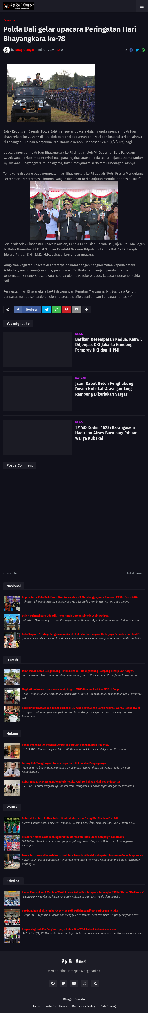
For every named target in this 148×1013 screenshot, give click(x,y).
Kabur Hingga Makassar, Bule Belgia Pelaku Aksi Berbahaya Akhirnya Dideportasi (71, 781)
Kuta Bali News (56, 1006)
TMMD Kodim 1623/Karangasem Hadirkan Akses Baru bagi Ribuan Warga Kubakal (106, 433)
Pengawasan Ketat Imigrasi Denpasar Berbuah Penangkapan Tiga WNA (65, 744)
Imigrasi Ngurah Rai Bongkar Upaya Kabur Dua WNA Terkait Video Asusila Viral (69, 929)
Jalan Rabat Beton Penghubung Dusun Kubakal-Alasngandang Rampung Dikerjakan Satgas (104, 389)
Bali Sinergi (108, 1006)
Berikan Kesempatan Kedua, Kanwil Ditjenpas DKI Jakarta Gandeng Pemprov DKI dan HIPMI (108, 345)
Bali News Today (83, 1006)
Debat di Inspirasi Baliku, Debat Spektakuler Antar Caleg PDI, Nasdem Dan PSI (70, 818)
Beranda (9, 20)
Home (36, 1006)
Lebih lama (135, 573)
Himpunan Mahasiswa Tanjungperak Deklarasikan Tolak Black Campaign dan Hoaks (73, 837)
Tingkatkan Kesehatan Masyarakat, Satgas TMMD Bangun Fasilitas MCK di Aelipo (71, 689)
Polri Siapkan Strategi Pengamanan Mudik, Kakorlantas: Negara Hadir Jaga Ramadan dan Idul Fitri (82, 634)
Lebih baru (12, 573)
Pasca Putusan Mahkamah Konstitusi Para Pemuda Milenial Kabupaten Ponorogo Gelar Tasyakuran (82, 855)
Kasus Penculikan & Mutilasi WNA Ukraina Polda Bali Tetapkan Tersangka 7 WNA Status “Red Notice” (83, 892)
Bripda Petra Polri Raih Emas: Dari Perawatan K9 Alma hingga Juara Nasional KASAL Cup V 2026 (80, 597)
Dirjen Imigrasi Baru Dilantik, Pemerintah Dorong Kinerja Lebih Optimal (65, 615)
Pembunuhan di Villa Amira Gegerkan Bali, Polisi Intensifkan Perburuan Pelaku (70, 910)
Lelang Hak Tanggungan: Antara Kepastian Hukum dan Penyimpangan (64, 763)
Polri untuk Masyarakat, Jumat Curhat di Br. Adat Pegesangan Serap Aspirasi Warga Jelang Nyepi (81, 707)
